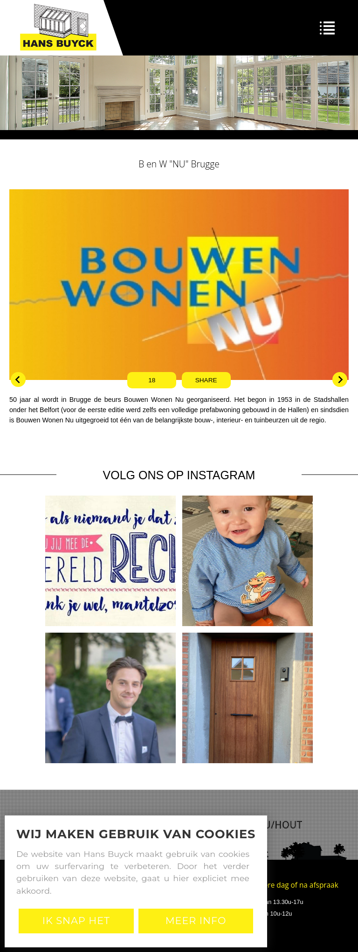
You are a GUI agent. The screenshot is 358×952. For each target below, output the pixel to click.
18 (151, 380)
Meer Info (196, 920)
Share (206, 380)
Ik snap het (76, 920)
